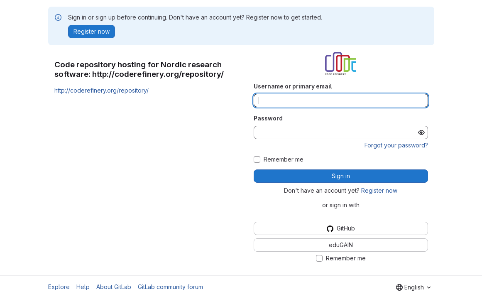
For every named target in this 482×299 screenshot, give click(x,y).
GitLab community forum (170, 286)
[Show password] (421, 132)
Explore (59, 286)
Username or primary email (293, 86)
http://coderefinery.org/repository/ (101, 90)
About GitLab (113, 286)
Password (268, 118)
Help (83, 286)
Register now (379, 190)
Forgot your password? (396, 145)
